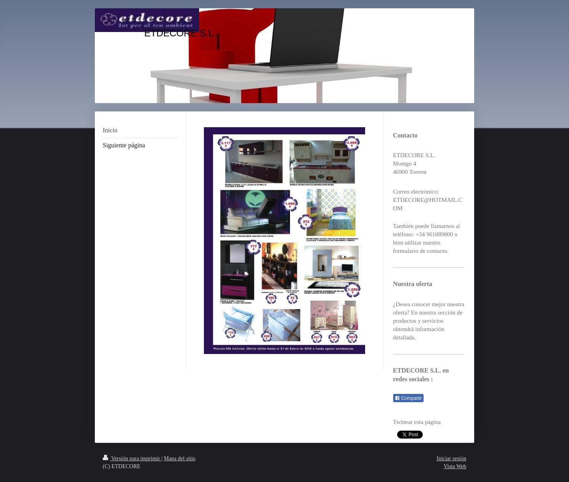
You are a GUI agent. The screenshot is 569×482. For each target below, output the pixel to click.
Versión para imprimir (132, 458)
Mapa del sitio (180, 458)
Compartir (408, 398)
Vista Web (455, 466)
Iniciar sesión (451, 458)
